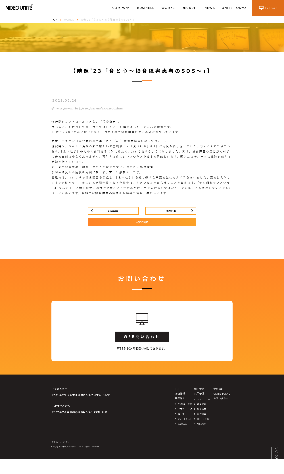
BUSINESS (145, 8)
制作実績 (199, 389)
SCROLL (277, 456)
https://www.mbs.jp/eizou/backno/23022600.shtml (87, 108)
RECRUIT (189, 8)
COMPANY (121, 8)
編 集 (181, 414)
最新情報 (218, 389)
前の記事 (113, 211)
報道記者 (201, 404)
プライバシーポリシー (61, 442)
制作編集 (201, 414)
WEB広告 (182, 424)
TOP (54, 19)
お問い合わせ (221, 398)
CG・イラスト (185, 419)
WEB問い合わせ (142, 336)
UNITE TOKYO (234, 8)
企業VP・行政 (185, 409)
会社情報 (180, 393)
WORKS (168, 8)
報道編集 (201, 409)
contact (268, 8)
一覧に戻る (142, 222)
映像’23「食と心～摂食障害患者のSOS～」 (107, 19)
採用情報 (199, 393)
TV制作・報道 (185, 404)
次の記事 (171, 211)
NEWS (209, 8)
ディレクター (203, 399)
